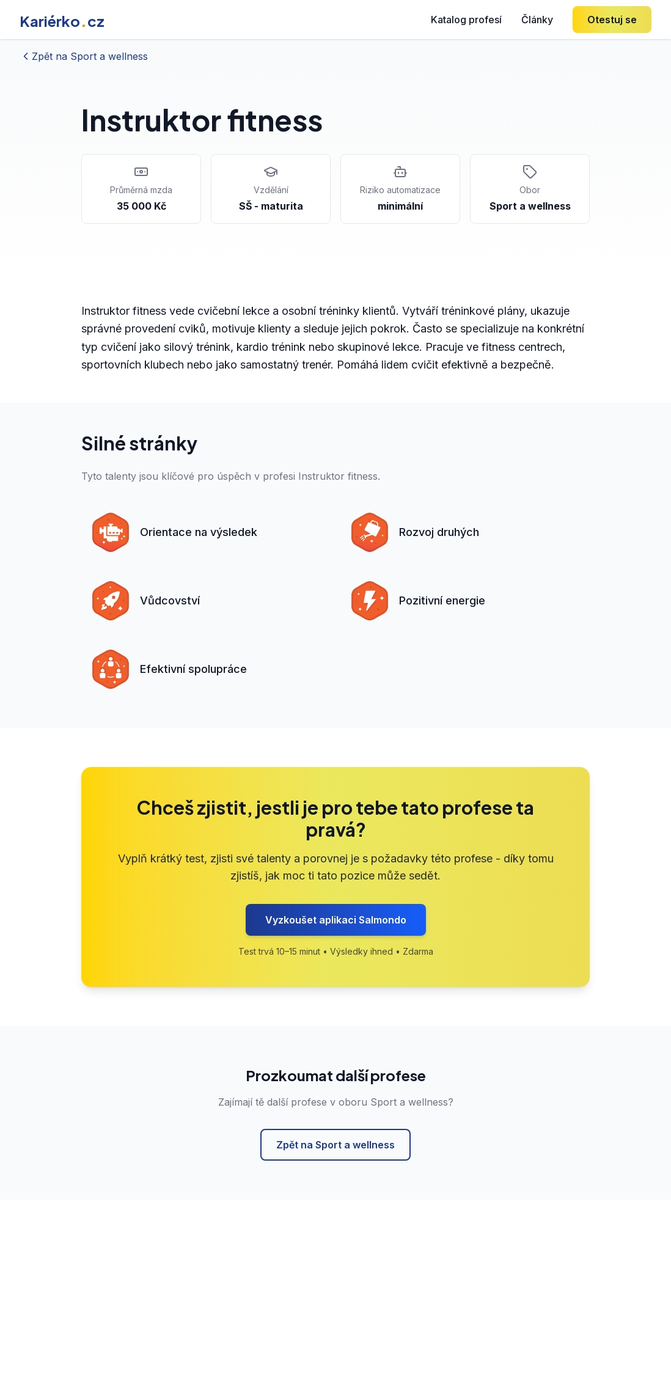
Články (537, 19)
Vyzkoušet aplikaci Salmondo (335, 920)
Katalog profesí (466, 19)
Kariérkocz (62, 21)
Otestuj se (612, 19)
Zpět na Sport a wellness (335, 1145)
